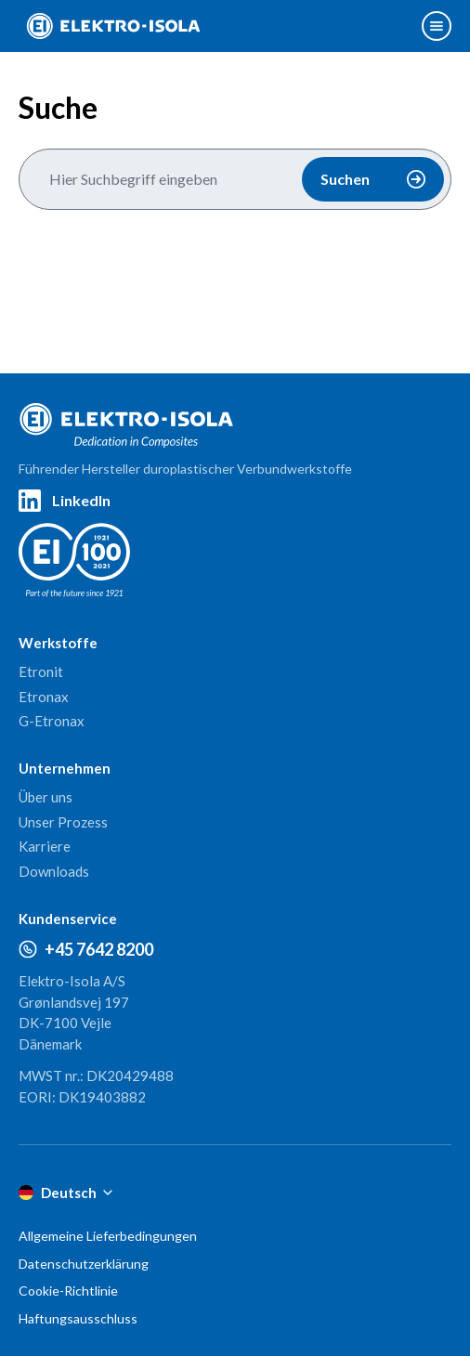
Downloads (54, 871)
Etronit (41, 671)
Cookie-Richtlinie (68, 1290)
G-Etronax (52, 720)
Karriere (45, 846)
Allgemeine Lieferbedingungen (108, 1236)
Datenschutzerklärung (84, 1263)
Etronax (44, 696)
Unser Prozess (63, 822)
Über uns (45, 797)
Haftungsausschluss (78, 1318)
